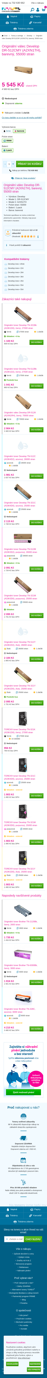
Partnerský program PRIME (24, 1304)
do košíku (36, 350)
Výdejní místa (24, 1265)
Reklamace (23, 1275)
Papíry (35, 24)
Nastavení (35, 1364)
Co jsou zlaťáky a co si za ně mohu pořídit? (22, 125)
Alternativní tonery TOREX (24, 1297)
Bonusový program (24, 1271)
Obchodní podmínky (24, 1329)
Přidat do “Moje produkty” (23, 186)
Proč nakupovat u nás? (23, 1290)
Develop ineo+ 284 (16, 280)
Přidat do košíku (29, 171)
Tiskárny (12, 30)
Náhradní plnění (24, 1278)
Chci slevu (33, 1246)
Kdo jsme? (24, 1323)
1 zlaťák (40, 339)
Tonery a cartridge (17, 43)
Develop (29, 43)
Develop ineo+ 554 (16, 293)
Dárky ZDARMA (24, 1294)
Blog (24, 1307)
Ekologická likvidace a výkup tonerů (24, 1300)
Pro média (24, 1333)
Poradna (23, 1310)
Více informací (24, 1358)
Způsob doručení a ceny (24, 1261)
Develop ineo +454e (16, 271)
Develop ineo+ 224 (16, 276)
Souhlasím (12, 1364)
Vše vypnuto (34, 1369)
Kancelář (35, 30)
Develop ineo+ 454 (16, 288)
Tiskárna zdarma (23, 36)
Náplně (11, 24)
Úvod (5, 43)
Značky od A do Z (24, 1268)
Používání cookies (23, 1326)
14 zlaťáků (15, 746)
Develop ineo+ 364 (16, 284)
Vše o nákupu (37, 3)
